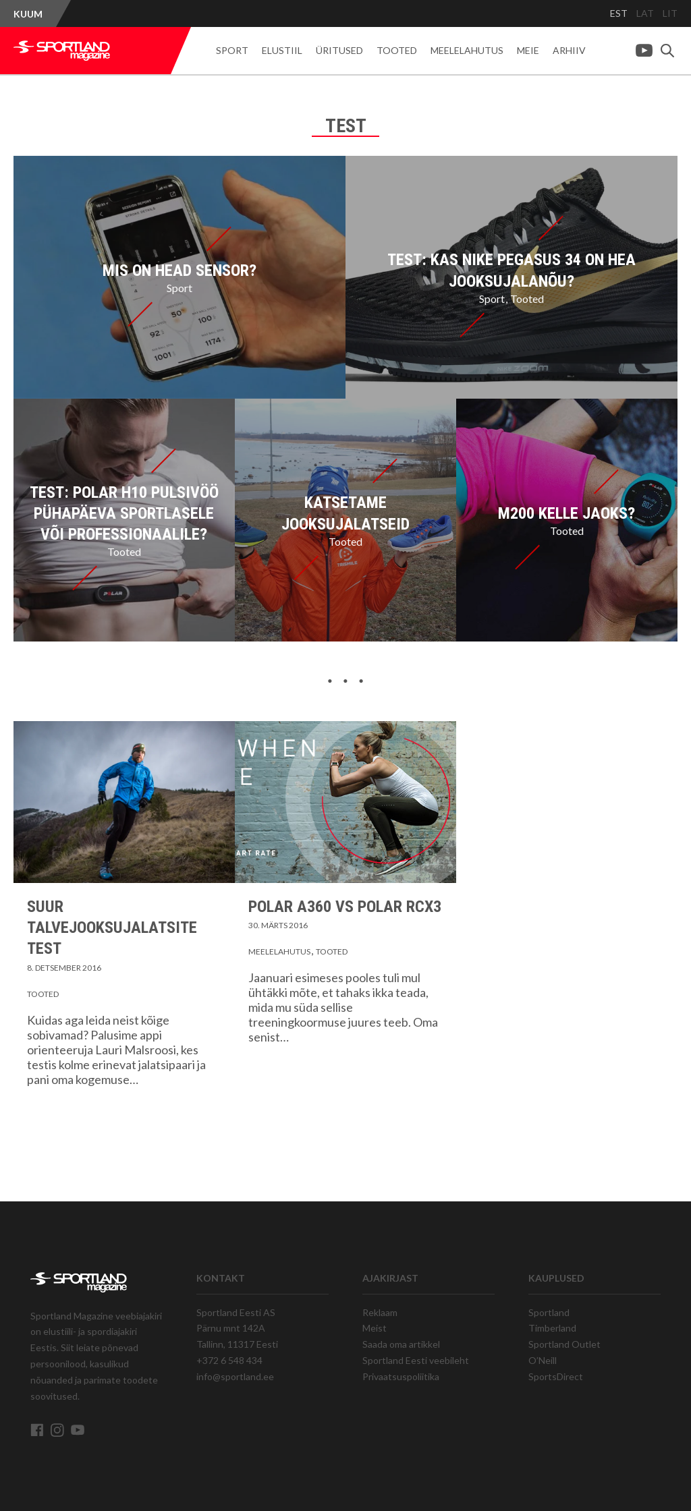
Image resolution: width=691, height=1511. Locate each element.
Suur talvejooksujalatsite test (112, 927)
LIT (670, 13)
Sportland (549, 1312)
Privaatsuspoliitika (400, 1376)
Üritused (339, 50)
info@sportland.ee (235, 1376)
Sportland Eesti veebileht (415, 1360)
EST (619, 13)
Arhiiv (569, 50)
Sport (232, 50)
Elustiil (282, 50)
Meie (528, 50)
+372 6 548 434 (229, 1360)
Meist (374, 1328)
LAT (645, 13)
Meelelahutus (467, 50)
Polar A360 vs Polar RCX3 (344, 906)
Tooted (397, 50)
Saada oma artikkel (401, 1344)
